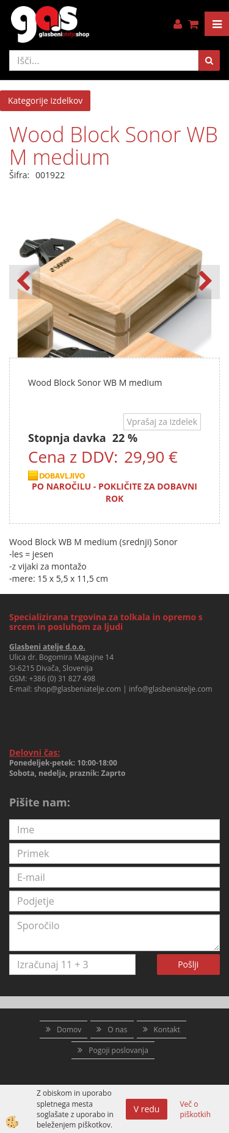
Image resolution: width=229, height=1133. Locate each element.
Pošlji (188, 964)
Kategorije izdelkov (45, 100)
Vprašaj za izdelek (162, 421)
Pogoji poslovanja (118, 1050)
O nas (117, 1029)
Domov (69, 1029)
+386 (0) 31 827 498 (62, 678)
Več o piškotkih (195, 1109)
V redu (147, 1109)
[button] (204, 282)
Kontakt (167, 1029)
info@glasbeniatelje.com (171, 689)
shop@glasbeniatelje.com (78, 689)
